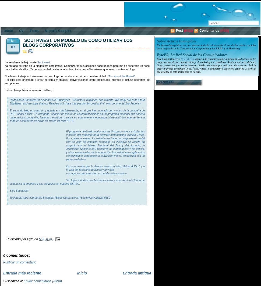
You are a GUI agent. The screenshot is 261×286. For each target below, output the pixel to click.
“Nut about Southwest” (121, 76)
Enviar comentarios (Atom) (43, 281)
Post (179, 30)
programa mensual (118, 114)
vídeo (110, 169)
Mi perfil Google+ (58, 31)
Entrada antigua (137, 273)
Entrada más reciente (22, 273)
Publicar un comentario (19, 262)
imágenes (74, 173)
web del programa (80, 169)
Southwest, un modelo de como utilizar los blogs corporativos (78, 43)
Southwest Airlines (88, 114)
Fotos (34, 31)
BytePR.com (187, 58)
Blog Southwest (19, 190)
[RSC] (107, 197)
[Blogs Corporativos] (67, 197)
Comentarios (209, 30)
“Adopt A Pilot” (131, 166)
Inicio (8, 31)
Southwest (43, 62)
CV (21, 31)
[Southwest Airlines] (91, 197)
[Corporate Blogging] (42, 197)
